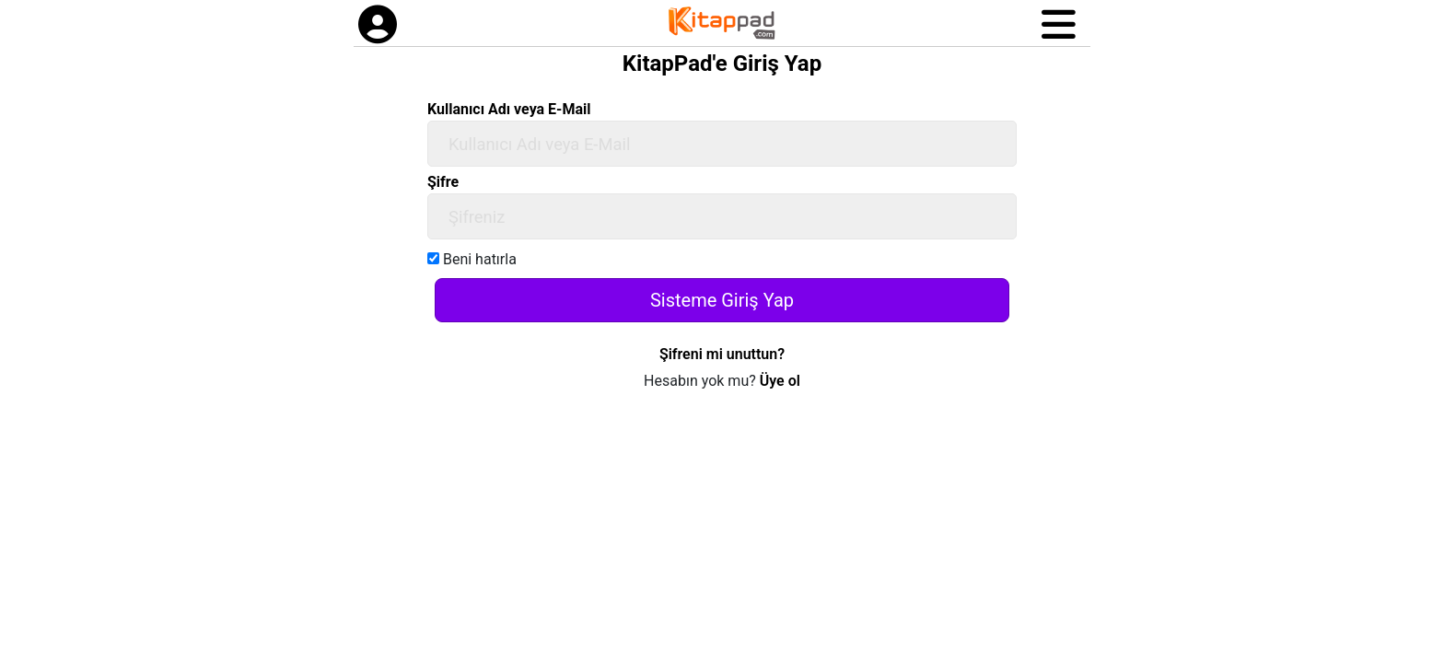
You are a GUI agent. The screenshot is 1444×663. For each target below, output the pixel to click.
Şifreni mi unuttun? (722, 354)
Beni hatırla (472, 259)
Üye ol (780, 381)
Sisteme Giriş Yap (722, 300)
